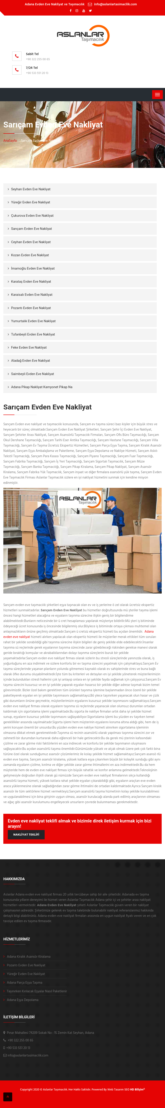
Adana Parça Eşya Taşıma (24, 982)
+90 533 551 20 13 (37, 73)
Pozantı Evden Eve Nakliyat (31, 308)
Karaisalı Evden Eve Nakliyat (31, 295)
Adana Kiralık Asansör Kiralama (28, 956)
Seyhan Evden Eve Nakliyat (30, 189)
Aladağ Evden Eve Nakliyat (30, 361)
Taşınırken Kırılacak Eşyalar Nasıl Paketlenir (37, 991)
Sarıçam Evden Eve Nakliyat (31, 229)
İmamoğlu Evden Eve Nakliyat (33, 268)
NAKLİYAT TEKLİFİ (26, 834)
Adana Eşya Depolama (22, 1000)
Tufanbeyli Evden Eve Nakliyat (33, 334)
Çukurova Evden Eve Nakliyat (32, 216)
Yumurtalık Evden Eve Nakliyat (33, 321)
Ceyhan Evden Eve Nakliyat (31, 242)
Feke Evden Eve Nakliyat (29, 347)
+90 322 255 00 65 (38, 59)
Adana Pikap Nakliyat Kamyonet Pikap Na (41, 387)
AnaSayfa (10, 140)
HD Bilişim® (137, 1089)
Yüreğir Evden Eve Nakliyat (30, 202)
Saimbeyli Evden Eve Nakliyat (32, 374)
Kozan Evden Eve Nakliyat (30, 255)
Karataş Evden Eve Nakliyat (31, 282)
